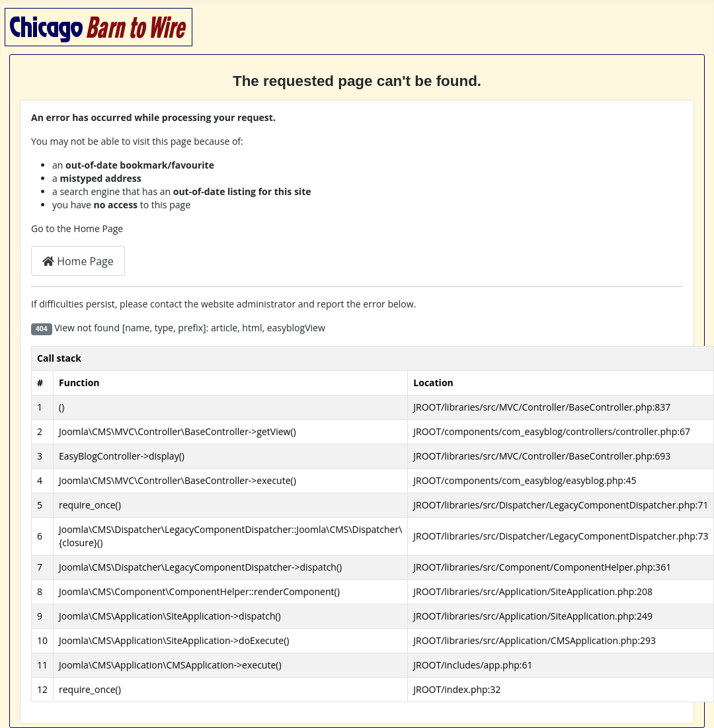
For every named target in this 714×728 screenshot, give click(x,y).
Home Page (78, 261)
